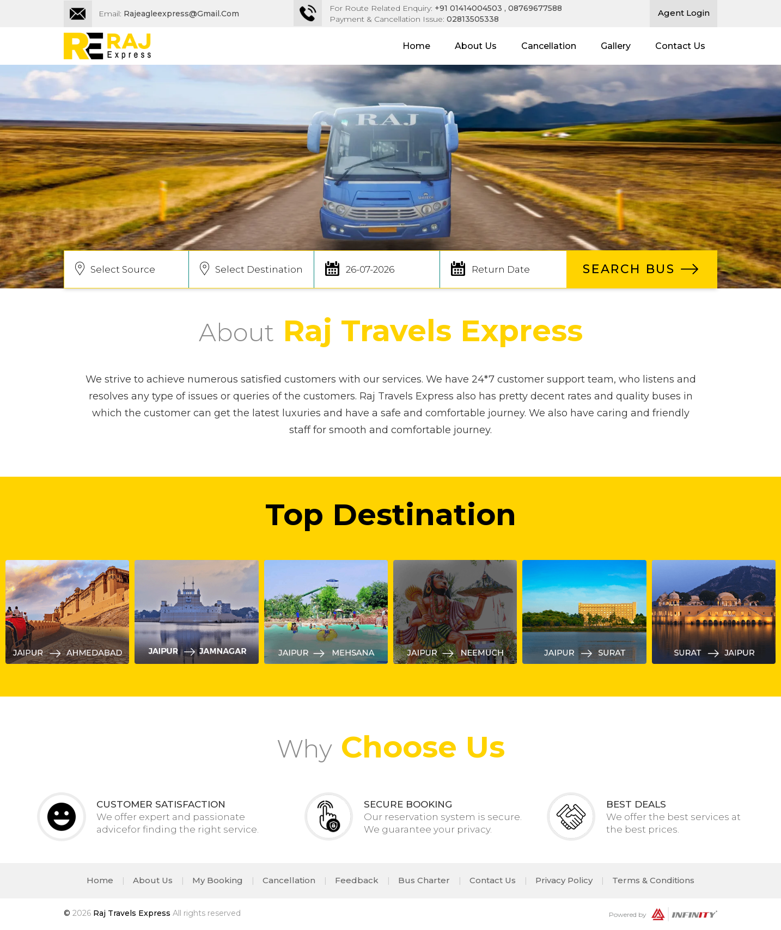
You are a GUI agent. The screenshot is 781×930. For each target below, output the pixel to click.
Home (416, 46)
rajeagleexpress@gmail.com (181, 14)
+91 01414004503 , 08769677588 (498, 8)
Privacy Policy (564, 880)
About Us (476, 46)
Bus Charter (424, 880)
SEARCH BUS (629, 269)
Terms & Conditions (653, 880)
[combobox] (126, 269)
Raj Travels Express (131, 913)
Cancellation (548, 46)
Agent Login (684, 13)
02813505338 (473, 19)
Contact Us (680, 46)
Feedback (357, 880)
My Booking (217, 880)
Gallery (616, 46)
